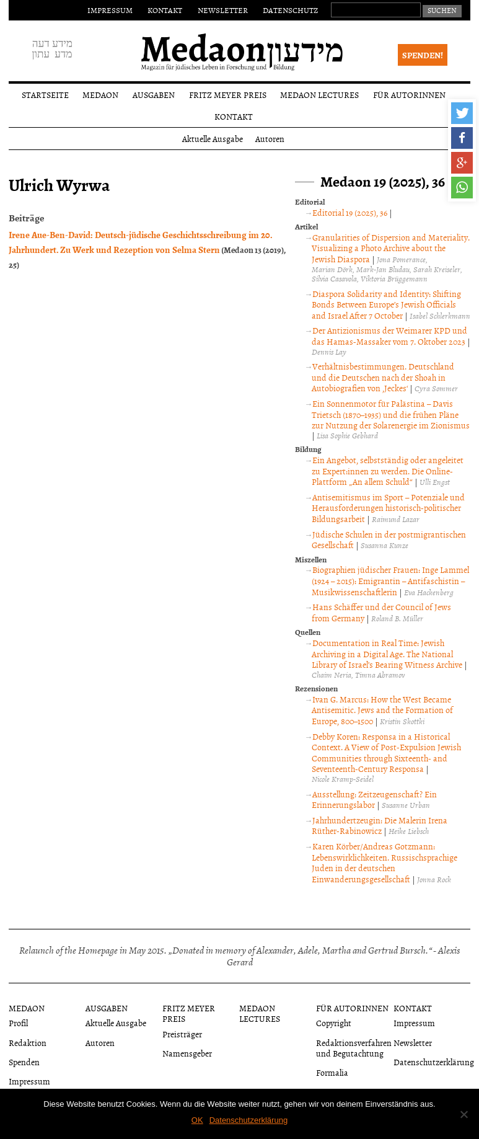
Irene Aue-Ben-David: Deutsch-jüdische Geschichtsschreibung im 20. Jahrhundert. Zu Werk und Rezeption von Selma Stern (141, 242)
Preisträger (182, 1033)
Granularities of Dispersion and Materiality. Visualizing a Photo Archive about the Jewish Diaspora (391, 248)
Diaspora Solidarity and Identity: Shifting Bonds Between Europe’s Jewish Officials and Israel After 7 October (386, 304)
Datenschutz (290, 10)
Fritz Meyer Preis (227, 94)
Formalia (332, 1072)
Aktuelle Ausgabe (212, 138)
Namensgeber (187, 1053)
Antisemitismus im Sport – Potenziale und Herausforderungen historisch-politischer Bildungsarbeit (388, 507)
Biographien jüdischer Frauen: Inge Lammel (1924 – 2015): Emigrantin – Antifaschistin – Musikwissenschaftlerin (390, 580)
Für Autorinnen (409, 94)
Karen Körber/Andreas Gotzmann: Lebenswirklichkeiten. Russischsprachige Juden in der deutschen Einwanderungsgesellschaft (384, 862)
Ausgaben (154, 94)
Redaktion (27, 1042)
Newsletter (223, 10)
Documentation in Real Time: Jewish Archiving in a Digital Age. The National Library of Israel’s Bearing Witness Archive (387, 653)
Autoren (269, 138)
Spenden (24, 1061)
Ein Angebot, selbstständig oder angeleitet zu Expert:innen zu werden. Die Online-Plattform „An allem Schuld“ (388, 470)
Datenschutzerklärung (433, 1061)
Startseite (45, 94)
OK (197, 1120)
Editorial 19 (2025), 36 (349, 212)
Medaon (100, 94)
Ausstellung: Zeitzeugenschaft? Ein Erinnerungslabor (374, 799)
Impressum (110, 10)
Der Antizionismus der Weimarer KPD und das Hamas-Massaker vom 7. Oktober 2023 (389, 336)
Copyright (333, 1022)
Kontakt (164, 10)
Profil (18, 1022)
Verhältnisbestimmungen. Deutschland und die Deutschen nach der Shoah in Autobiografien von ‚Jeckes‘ (383, 377)
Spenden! (422, 54)
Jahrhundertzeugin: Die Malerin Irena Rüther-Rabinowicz (379, 825)
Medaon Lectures (319, 94)
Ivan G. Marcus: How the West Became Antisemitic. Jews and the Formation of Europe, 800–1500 (382, 710)
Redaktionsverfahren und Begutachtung (354, 1048)
